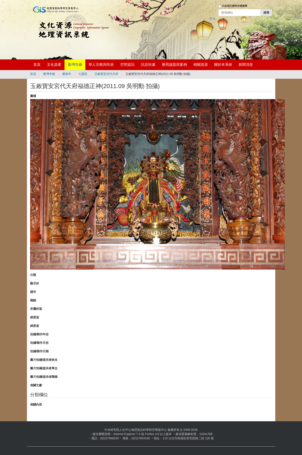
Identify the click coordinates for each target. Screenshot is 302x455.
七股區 (82, 74)
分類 (33, 275)
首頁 (37, 65)
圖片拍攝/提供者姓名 (44, 359)
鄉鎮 (33, 300)
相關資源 (200, 65)
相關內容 (36, 404)
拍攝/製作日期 (39, 351)
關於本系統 (223, 65)
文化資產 (54, 65)
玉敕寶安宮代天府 (106, 74)
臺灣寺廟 (75, 65)
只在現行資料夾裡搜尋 (234, 5)
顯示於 (34, 283)
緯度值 (34, 325)
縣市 (33, 292)
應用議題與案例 (174, 65)
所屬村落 (36, 308)
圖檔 (33, 96)
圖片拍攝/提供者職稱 (44, 376)
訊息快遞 (148, 65)
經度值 (34, 317)
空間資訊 (127, 65)
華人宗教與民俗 (101, 65)
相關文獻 (36, 385)
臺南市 (66, 74)
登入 (212, 18)
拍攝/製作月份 (39, 342)
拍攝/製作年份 (39, 334)
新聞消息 (246, 65)
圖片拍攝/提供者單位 (44, 368)
